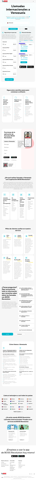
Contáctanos (19, 334)
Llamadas (2, 462)
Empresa (20, 460)
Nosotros (19, 462)
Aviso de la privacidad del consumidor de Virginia (20, 477)
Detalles (30, 44)
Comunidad (12, 460)
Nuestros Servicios (5, 460)
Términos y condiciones (14, 476)
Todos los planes (13, 28)
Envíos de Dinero (3, 463)
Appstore (26, 40)
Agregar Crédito (9, 79)
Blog (10, 463)
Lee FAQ (7, 334)
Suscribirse (24, 50)
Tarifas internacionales (7, 476)
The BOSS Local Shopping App (12, 468)
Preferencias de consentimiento (17, 478)
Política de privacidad (31, 477)
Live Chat (19, 467)
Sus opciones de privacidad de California (7, 477)
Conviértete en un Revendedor (12, 470)
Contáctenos (20, 466)
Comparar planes (22, 28)
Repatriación (3, 466)
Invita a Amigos (12, 462)
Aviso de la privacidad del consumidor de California (24, 476)
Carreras (19, 463)
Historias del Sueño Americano (13, 466)
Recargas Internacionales (5, 465)
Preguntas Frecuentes (21, 465)
